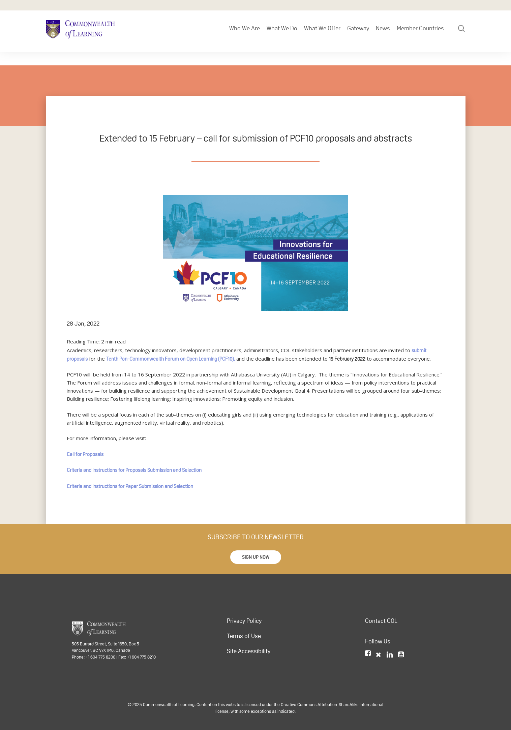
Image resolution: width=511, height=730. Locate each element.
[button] (255, 557)
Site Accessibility (248, 651)
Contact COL (381, 620)
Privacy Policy (244, 620)
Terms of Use (244, 636)
